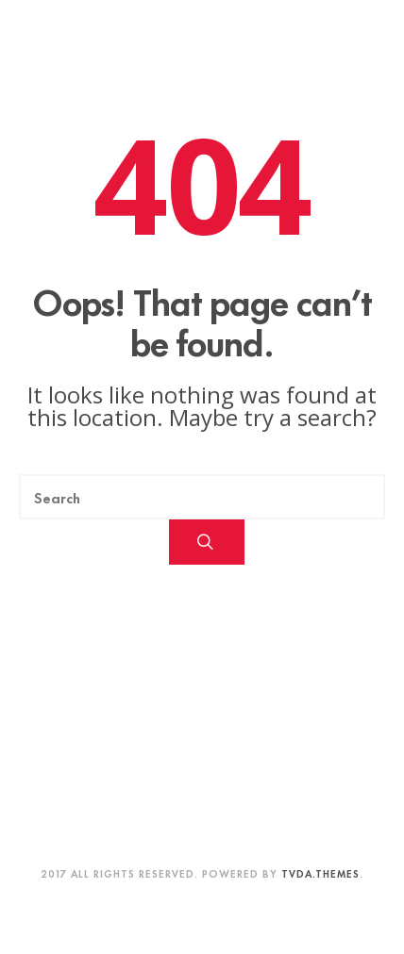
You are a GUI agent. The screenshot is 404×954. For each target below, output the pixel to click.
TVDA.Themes (320, 872)
